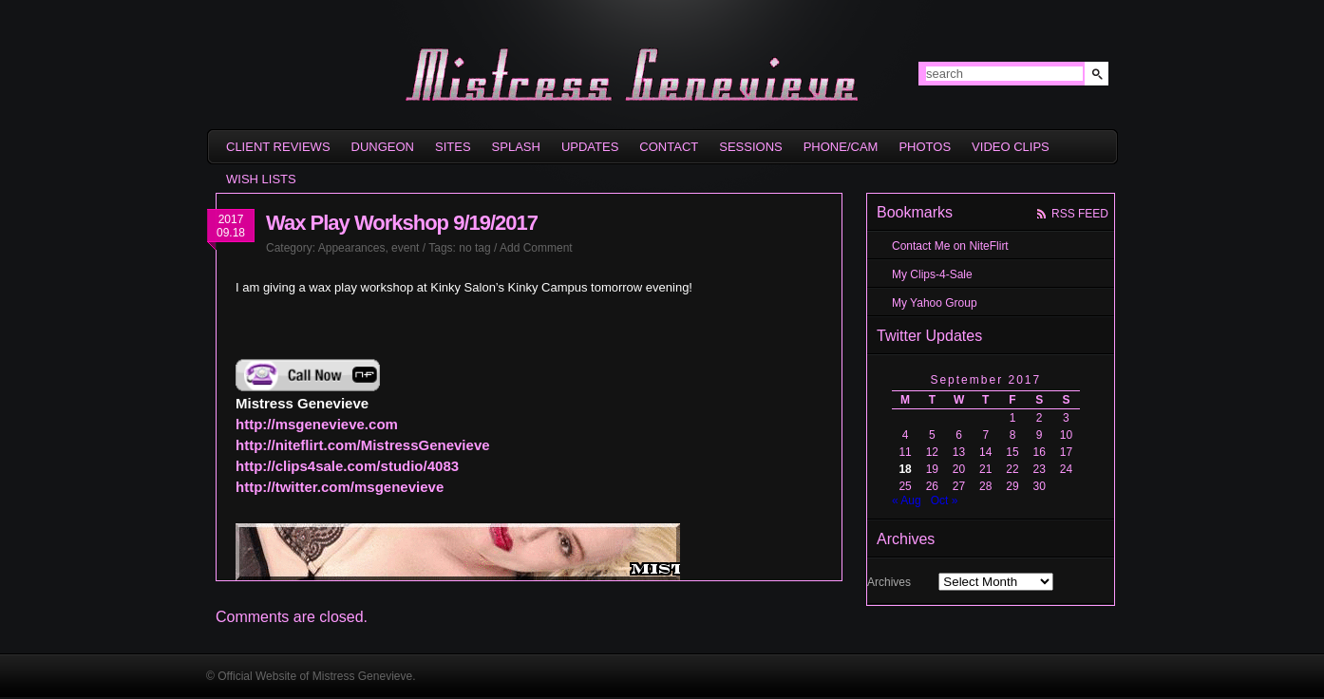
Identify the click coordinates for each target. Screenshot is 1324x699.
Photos (924, 147)
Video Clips (1011, 147)
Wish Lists (261, 179)
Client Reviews (278, 147)
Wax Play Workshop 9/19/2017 (402, 223)
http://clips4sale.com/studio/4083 (347, 466)
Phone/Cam (841, 147)
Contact (668, 147)
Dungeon (382, 147)
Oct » (944, 500)
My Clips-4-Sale (932, 274)
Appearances (352, 248)
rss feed (1079, 213)
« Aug (906, 500)
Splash (516, 147)
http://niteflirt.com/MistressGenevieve (363, 445)
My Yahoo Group (934, 303)
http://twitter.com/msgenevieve (340, 487)
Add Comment (536, 248)
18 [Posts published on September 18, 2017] (904, 469)
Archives (889, 582)
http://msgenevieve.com (317, 424)
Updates (589, 147)
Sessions (750, 147)
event (405, 248)
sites (453, 147)
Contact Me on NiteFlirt (950, 246)
